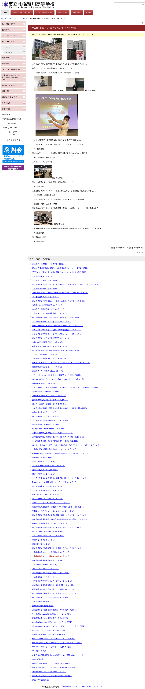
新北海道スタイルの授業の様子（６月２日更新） (50, 618)
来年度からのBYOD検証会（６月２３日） (48, 305)
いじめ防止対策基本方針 (11, 69)
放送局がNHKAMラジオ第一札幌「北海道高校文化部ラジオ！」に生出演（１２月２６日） (66, 445)
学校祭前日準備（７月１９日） (44, 276)
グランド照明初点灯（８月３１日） (45, 569)
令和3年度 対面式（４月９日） (44, 383)
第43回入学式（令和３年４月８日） (46, 392)
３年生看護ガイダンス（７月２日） (45, 297)
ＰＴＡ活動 (6, 103)
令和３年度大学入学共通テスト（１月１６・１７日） (52, 433)
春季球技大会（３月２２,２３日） (45, 412)
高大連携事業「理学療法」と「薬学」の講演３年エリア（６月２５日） (59, 301)
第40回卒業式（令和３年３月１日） (46, 424)
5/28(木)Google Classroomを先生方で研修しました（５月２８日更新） (59, 626)
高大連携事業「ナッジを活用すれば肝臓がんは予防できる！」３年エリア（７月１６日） (66, 284)
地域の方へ (76, 12)
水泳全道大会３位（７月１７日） (45, 280)
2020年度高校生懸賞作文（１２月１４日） (48, 466)
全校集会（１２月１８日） (42, 457)
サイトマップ (99, 687)
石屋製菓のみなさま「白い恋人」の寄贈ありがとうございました (56, 589)
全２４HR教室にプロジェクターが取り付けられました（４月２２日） (58, 379)
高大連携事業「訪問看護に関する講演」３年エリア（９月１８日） (57, 548)
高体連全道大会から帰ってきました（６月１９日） (51, 322)
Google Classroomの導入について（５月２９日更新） (52, 622)
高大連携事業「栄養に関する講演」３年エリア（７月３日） (55, 610)
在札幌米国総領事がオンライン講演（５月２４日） (51, 346)
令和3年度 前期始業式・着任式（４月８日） (49, 396)
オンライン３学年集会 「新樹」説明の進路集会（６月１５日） (56, 330)
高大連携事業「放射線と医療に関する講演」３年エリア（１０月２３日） (60, 515)
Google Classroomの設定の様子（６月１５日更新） (52, 614)
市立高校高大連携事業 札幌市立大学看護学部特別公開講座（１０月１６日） (61, 519)
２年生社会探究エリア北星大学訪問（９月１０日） (51, 552)
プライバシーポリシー (82, 687)
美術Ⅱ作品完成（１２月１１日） (45, 470)
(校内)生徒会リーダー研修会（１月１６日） (48, 429)
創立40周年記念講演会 (40, 680)
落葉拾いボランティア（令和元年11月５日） (49, 672)
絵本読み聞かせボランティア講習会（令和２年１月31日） (54, 667)
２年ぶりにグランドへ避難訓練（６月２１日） (50, 313)
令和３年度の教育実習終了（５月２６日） (48, 342)
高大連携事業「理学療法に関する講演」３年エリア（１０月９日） (57, 527)
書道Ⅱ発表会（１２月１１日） (44, 474)
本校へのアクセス (9, 85)
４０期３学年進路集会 (40, 602)
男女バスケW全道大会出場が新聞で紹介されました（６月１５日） (57, 326)
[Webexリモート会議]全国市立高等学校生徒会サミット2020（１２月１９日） (61, 453)
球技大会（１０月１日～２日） (44, 540)
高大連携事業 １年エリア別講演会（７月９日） (50, 597)
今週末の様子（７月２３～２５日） (45, 577)
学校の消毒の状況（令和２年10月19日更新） (49, 635)
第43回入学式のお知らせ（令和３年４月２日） (50, 400)
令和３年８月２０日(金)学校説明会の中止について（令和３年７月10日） (60, 293)
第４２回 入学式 (39, 651)
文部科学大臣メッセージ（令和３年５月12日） (50, 359)
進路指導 (5, 58)
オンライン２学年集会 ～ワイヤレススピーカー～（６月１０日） (57, 334)
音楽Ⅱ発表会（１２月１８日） (44, 462)
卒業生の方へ (63, 12)
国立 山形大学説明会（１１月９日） (46, 494)
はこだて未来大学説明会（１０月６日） (47, 532)
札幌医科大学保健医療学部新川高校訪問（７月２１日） (53, 585)
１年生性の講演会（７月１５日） (45, 289)
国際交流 (5, 91)
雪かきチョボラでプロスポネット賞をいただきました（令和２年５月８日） (61, 363)
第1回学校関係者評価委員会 (43, 606)
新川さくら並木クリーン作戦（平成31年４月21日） (52, 676)
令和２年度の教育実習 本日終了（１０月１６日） (51, 523)
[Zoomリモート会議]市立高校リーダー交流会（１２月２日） (55, 482)
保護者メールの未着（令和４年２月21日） (48, 264)
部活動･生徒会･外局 (9, 97)
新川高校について (9, 24)
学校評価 (5, 64)
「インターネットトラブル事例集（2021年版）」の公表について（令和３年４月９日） (65, 387)
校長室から (6, 30)
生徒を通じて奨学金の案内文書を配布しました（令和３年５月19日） (58, 350)
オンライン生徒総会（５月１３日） (45, 354)
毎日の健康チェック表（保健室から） (46, 416)
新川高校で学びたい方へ (21, 12)
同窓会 (88, 12)
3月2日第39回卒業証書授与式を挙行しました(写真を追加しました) (57, 655)
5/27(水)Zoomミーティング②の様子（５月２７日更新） (53, 639)
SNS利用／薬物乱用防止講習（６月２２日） (49, 309)
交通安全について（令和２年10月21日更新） (49, 630)
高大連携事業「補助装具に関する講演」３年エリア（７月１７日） (57, 593)
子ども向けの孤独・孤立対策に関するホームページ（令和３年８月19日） (60, 272)
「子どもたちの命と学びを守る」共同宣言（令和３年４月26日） (57, 375)
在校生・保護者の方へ (44, 12)
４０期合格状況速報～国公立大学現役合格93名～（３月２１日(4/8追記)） (60, 408)
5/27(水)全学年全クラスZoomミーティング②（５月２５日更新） (57, 643)
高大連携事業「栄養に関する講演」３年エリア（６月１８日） (56, 317)
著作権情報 (66, 687)
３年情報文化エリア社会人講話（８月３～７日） (50, 573)
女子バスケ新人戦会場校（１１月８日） (47, 499)
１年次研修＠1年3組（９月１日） (45, 565)
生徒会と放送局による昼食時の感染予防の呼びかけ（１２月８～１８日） (60, 478)
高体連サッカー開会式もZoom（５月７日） (48, 371)
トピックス (12, 18)
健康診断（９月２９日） (41, 544)
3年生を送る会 (37, 659)
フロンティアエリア (9, 36)
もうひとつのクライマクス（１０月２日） (48, 536)
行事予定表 (6, 109)
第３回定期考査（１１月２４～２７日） (47, 486)
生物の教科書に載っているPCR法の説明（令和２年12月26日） (56, 441)
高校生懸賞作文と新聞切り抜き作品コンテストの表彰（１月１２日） (58, 437)
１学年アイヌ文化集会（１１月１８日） (47, 490)
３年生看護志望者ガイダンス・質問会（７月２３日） (52, 581)
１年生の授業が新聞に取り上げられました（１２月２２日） (55, 449)
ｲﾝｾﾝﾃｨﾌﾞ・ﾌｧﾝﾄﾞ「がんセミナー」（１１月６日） (51, 503)
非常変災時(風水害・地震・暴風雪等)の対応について (11, 77)
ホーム (4, 12)
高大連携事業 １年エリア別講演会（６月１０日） (51, 338)
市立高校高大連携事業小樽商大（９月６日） (49, 560)
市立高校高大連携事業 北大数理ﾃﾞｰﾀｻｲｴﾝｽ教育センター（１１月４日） (59, 507)
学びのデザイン (8, 42)
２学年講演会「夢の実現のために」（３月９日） (50, 420)
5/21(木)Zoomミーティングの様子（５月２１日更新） (52, 647)
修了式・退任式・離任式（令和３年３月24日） (50, 404)
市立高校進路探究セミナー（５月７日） (47, 367)
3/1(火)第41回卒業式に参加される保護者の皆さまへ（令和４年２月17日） (60, 268)
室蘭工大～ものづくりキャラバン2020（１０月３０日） (53, 511)
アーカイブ (23, 18)
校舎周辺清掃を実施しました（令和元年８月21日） (51, 663)
